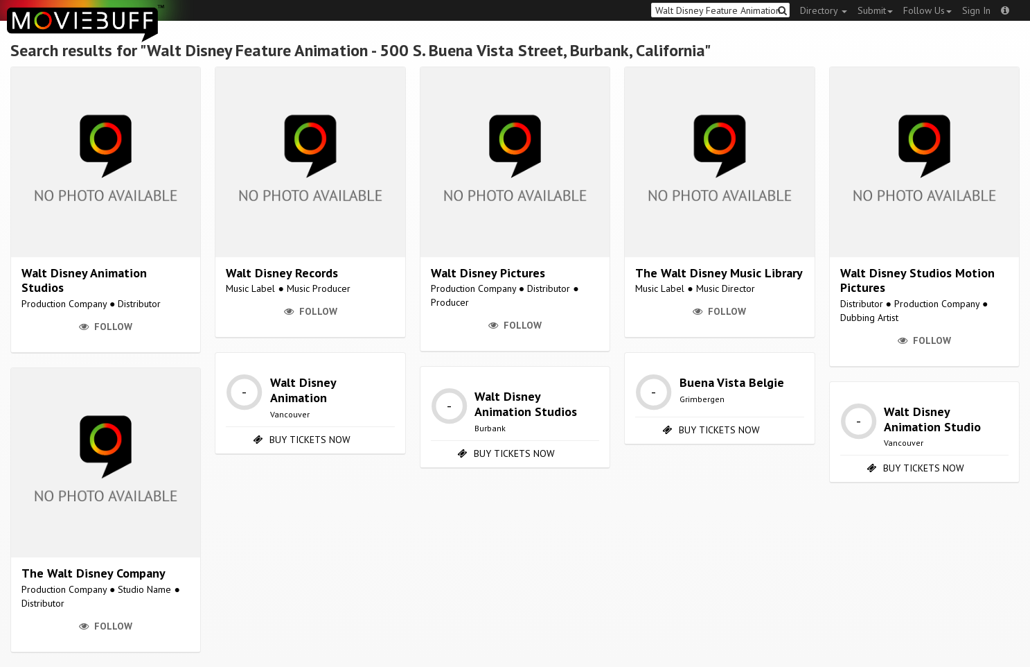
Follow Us (927, 10)
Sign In (976, 10)
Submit (875, 10)
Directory (823, 10)
